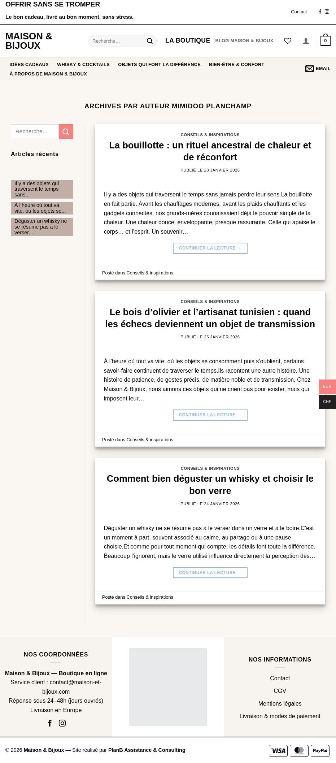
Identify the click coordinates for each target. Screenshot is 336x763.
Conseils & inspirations (210, 135)
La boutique (187, 40)
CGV (280, 691)
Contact (299, 11)
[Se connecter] (306, 41)
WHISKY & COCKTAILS (83, 64)
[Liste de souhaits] (287, 41)
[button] (325, 41)
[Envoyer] (150, 41)
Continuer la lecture (210, 248)
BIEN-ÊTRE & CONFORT (236, 64)
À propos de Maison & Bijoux (48, 74)
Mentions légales (280, 704)
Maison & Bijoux (28, 40)
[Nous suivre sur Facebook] (320, 11)
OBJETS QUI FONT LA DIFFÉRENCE (159, 64)
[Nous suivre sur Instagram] (327, 11)
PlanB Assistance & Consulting (147, 750)
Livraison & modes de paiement (280, 716)
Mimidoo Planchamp (212, 106)
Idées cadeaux (29, 64)
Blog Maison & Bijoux (244, 40)
